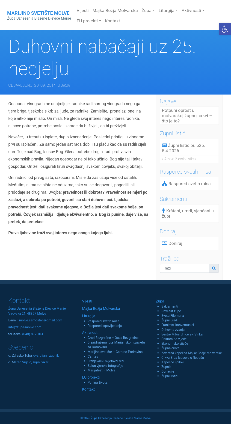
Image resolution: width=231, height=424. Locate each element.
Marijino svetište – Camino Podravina (115, 352)
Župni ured (169, 320)
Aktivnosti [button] (191, 10)
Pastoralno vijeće (174, 339)
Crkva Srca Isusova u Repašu (182, 358)
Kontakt (112, 21)
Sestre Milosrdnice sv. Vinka (182, 334)
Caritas (93, 357)
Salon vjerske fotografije (105, 366)
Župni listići (169, 376)
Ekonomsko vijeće (174, 344)
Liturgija (88, 316)
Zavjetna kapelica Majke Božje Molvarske (191, 353)
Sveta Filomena (172, 316)
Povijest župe (171, 311)
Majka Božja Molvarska (115, 10)
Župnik (166, 367)
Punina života (97, 383)
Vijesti (83, 10)
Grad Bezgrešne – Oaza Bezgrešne (113, 338)
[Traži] (184, 268)
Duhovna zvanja (173, 330)
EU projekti (91, 377)
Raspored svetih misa (103, 321)
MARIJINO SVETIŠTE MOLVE (39, 15)
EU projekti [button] (87, 21)
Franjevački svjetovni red (106, 361)
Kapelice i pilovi (172, 362)
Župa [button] (146, 10)
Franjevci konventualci (177, 325)
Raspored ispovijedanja (105, 326)
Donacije (167, 372)
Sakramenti (169, 306)
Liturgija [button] (167, 10)
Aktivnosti (90, 332)
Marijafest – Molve (101, 370)
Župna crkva (170, 348)
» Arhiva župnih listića (179, 159)
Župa (160, 301)
